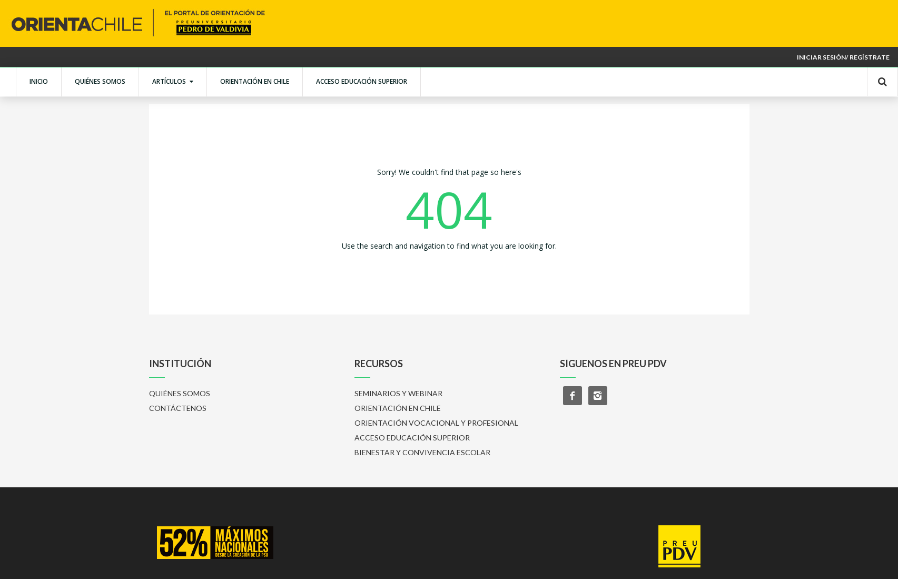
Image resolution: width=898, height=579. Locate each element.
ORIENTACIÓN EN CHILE (254, 81)
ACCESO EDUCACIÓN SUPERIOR (361, 81)
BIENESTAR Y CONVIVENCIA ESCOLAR (422, 452)
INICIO (38, 81)
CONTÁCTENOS (177, 408)
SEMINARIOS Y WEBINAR (398, 393)
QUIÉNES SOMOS (100, 81)
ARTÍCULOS (172, 81)
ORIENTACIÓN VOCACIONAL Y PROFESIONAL (436, 422)
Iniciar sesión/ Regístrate (843, 57)
